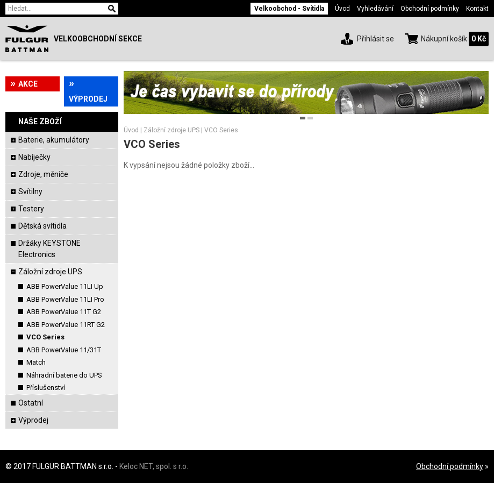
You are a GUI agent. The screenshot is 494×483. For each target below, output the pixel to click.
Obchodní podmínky (429, 8)
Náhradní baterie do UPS (64, 375)
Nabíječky (34, 157)
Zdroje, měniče (43, 174)
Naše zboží (40, 121)
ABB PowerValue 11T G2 (63, 312)
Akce (28, 84)
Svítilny (30, 191)
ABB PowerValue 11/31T (63, 350)
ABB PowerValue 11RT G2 (65, 325)
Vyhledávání (375, 8)
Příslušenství (45, 387)
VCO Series (45, 337)
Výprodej (88, 99)
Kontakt (477, 8)
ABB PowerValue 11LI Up (64, 286)
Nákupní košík (444, 38)
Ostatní (30, 403)
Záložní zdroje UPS (50, 271)
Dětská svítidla (42, 226)
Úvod (342, 8)
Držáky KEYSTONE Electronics (49, 249)
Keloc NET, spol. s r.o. (153, 466)
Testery (31, 208)
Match (36, 362)
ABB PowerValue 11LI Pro (65, 299)
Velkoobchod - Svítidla (289, 8)
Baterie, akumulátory (53, 140)
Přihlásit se (375, 38)
